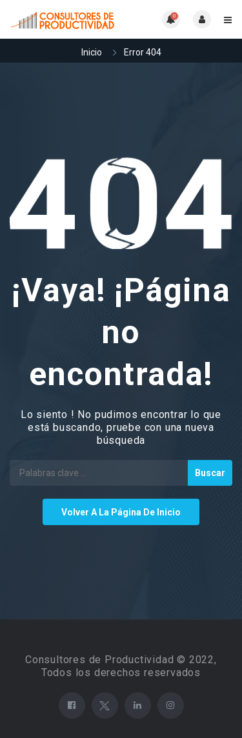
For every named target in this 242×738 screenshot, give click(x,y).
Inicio (91, 52)
